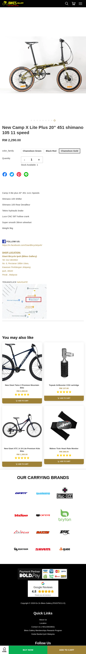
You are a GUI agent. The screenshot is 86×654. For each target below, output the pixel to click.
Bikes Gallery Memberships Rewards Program (43, 634)
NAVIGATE (22, 282)
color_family (8, 150)
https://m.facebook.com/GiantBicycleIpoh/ (22, 245)
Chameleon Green (32, 151)
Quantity (6, 158)
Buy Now (28, 650)
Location (43, 627)
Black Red (51, 151)
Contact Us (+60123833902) (43, 630)
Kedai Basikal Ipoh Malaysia (42, 638)
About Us (43, 623)
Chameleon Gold (69, 151)
